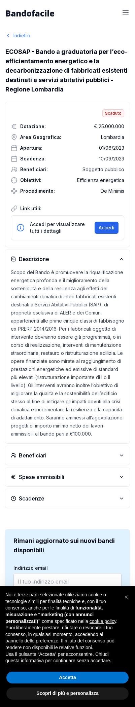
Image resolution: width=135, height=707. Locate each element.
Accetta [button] (67, 677)
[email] (67, 581)
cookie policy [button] (103, 621)
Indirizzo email (30, 568)
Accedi (106, 227)
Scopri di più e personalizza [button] (67, 693)
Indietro (17, 35)
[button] (126, 597)
